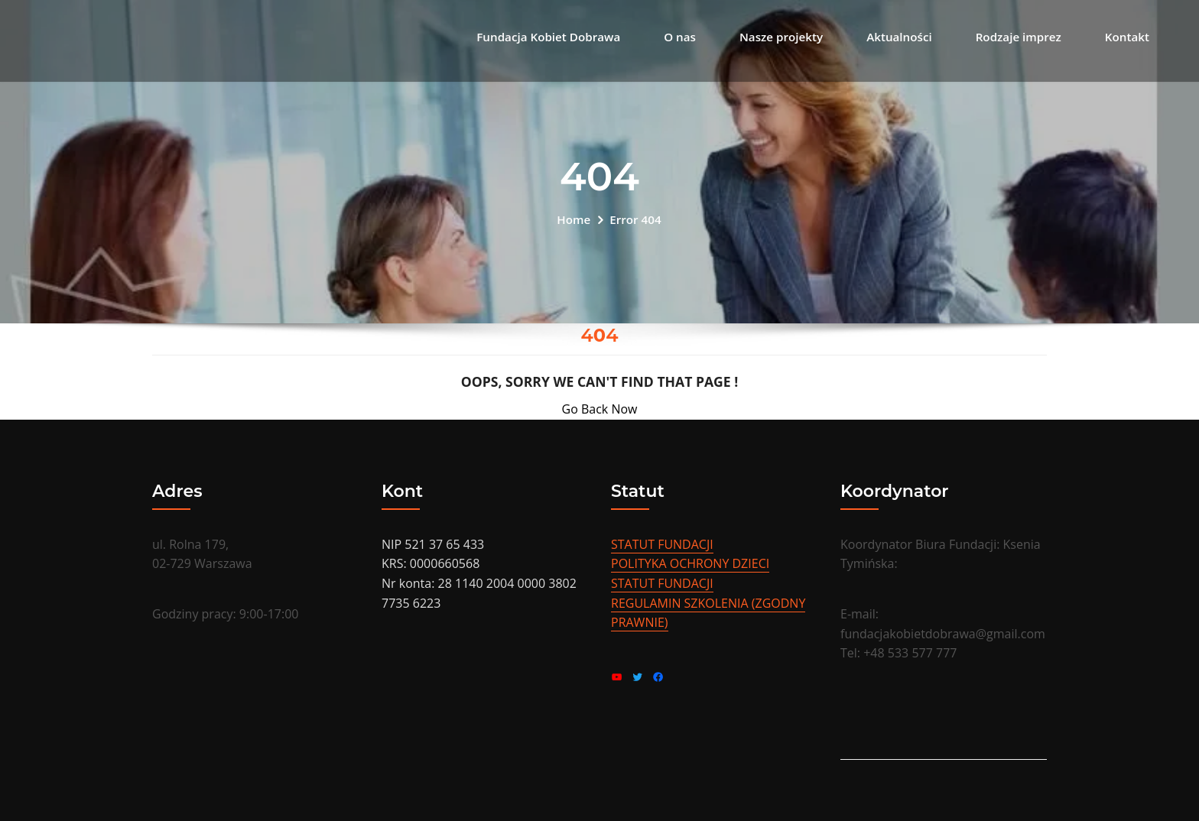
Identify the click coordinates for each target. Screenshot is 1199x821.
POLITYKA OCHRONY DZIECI (690, 563)
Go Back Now (600, 409)
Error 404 (635, 219)
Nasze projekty (781, 36)
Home (573, 219)
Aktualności (899, 36)
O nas (680, 36)
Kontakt (1127, 36)
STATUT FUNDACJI (662, 544)
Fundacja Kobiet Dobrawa (548, 36)
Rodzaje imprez (1018, 36)
